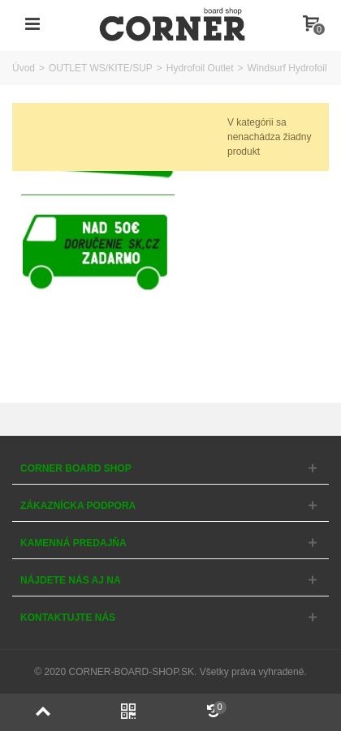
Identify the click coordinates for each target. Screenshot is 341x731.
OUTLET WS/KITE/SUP (101, 68)
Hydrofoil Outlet (200, 68)
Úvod (23, 68)
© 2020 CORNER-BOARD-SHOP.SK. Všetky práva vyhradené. (170, 672)
